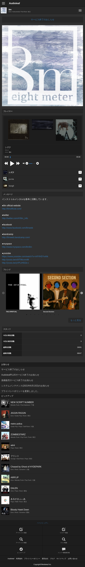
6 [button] (46, 314)
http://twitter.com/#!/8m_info (15, 218)
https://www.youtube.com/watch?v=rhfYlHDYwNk (25, 256)
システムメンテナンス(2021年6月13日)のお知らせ (25, 386)
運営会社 (45, 559)
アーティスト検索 (21, 540)
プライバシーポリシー (32, 559)
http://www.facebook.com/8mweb (17, 228)
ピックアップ (21, 550)
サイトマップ (61, 559)
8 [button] (54, 314)
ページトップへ (42, 523)
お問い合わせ (72, 559)
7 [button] (50, 314)
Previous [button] (3, 293)
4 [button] (38, 314)
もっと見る (75, 320)
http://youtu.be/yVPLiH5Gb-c (15, 263)
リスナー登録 (64, 530)
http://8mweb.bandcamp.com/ (16, 237)
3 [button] (34, 314)
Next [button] (81, 293)
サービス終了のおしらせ (42, 19)
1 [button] (26, 314)
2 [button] (30, 314)
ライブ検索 (64, 540)
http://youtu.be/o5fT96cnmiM (15, 260)
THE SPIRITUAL (24, 293)
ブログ (52, 559)
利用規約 (19, 559)
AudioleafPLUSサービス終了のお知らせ (20, 375)
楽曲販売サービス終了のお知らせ (17, 380)
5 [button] (42, 314)
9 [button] (58, 314)
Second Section (61, 293)
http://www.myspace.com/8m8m (17, 247)
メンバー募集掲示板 (64, 550)
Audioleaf (14, 3)
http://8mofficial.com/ (11, 209)
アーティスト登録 (21, 530)
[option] (24, 293)
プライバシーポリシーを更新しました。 (20, 391)
